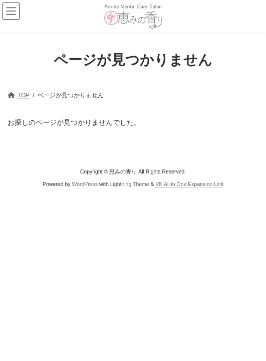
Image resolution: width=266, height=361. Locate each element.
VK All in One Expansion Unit (189, 184)
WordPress (85, 184)
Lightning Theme (129, 184)
